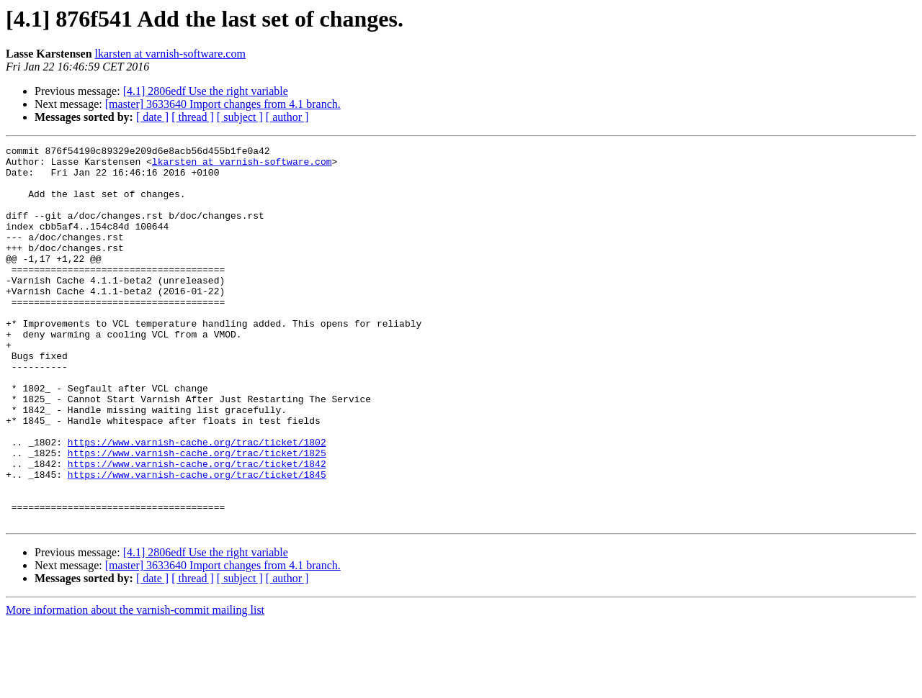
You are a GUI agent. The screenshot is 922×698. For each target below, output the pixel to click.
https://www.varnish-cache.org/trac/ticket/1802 (197, 502)
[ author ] (287, 117)
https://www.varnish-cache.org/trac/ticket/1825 (197, 515)
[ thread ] (192, 117)
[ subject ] (240, 117)
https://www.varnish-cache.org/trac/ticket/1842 (197, 528)
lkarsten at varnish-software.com (170, 53)
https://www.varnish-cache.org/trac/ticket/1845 (197, 541)
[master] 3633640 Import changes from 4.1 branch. (223, 104)
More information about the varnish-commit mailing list (135, 685)
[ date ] (152, 117)
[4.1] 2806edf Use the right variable (205, 91)
